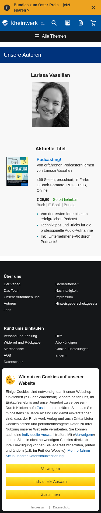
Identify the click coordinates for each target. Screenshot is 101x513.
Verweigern (84, 435)
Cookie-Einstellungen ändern (72, 352)
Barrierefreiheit (66, 284)
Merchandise (14, 349)
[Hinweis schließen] (93, 7)
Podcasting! (67, 162)
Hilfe (58, 336)
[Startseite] (23, 23)
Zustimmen (45, 408)
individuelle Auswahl (38, 435)
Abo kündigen (66, 342)
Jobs (7, 310)
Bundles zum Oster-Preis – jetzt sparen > (42, 7)
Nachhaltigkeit (66, 290)
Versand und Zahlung (20, 336)
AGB (7, 355)
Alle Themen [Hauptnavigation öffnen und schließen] (54, 36)
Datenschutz (61, 507)
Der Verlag (12, 284)
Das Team (11, 290)
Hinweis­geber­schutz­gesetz (76, 303)
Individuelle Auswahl (50, 481)
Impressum (38, 507)
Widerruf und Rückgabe (22, 342)
